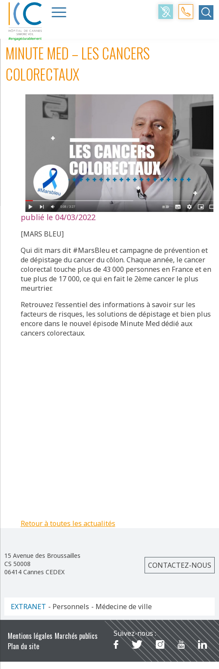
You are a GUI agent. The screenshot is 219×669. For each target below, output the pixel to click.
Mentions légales (30, 636)
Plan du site (23, 646)
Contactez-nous (179, 565)
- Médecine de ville (121, 606)
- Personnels (68, 606)
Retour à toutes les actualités (68, 523)
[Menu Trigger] (59, 12)
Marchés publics (76, 636)
